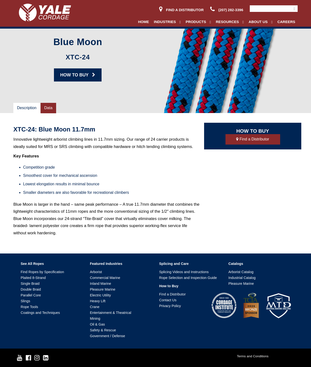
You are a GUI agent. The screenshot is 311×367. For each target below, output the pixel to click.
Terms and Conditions (252, 356)
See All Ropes (32, 264)
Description (26, 108)
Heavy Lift (97, 301)
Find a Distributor (181, 10)
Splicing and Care (174, 264)
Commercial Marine (105, 278)
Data (48, 108)
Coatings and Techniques (40, 313)
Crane (94, 307)
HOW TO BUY (77, 75)
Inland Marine (100, 283)
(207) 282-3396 (226, 10)
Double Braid (31, 289)
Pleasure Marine (102, 289)
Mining (95, 318)
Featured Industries (106, 264)
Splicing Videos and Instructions (184, 272)
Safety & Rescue (103, 330)
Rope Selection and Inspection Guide (188, 278)
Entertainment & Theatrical (110, 313)
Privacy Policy (170, 306)
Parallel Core (31, 295)
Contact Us (167, 300)
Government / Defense (107, 336)
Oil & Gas (97, 324)
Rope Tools (29, 307)
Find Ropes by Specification (42, 272)
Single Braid (30, 283)
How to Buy (168, 286)
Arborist (96, 272)
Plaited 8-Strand (33, 278)
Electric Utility (100, 295)
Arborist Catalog (240, 272)
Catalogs (235, 264)
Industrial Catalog (242, 278)
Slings (25, 301)
